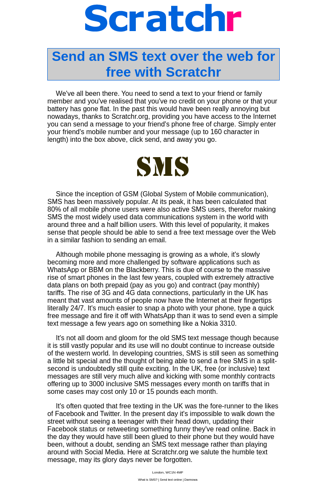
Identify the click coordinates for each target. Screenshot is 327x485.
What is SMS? (148, 480)
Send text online (171, 480)
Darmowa (191, 480)
